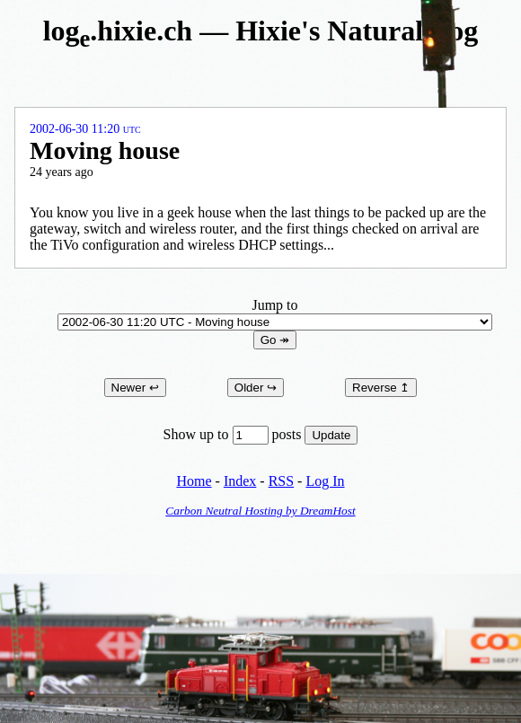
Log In (324, 481)
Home (193, 481)
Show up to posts (234, 434)
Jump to (274, 313)
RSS (281, 481)
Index (240, 481)
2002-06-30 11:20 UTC (85, 129)
